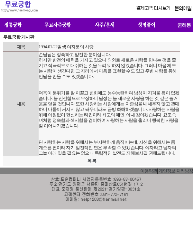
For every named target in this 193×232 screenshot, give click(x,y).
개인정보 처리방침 (176, 171)
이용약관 (148, 171)
